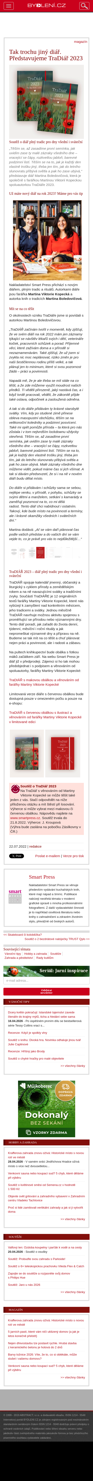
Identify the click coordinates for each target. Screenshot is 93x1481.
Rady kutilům (44, 957)
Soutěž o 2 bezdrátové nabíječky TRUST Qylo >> (57, 939)
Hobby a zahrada (35, 953)
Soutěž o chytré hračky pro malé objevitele (36, 1058)
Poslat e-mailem (47, 856)
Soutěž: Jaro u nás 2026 (24, 1284)
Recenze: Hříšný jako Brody (26, 1051)
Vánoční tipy (13, 953)
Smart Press (42, 877)
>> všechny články (73, 1065)
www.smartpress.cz (25, 818)
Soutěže (55, 953)
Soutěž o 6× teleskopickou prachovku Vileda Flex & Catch (46, 1266)
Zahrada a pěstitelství (19, 957)
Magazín (16, 1309)
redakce (35, 846)
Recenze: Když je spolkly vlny (27, 1032)
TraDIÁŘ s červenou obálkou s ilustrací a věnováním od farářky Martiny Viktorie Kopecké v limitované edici (45, 717)
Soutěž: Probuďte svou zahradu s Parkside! (36, 1259)
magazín (80, 41)
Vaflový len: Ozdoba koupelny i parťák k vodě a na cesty (45, 1247)
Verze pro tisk (73, 856)
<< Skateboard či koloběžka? (22, 934)
